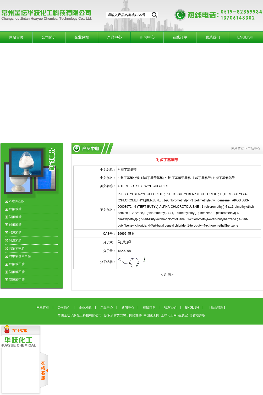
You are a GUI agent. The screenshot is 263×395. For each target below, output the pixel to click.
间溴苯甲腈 (17, 280)
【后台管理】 (217, 307)
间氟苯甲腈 (17, 248)
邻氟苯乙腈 (17, 264)
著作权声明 (197, 315)
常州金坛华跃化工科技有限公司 (80, 315)
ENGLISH (245, 37)
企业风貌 (81, 37)
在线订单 (180, 37)
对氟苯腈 (15, 225)
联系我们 (212, 37)
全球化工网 (169, 315)
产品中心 (114, 37)
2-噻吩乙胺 (16, 201)
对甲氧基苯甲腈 (20, 256)
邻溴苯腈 (15, 232)
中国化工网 (151, 315)
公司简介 (49, 37)
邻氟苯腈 (15, 209)
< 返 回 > (167, 275)
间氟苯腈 (15, 217)
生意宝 (183, 315)
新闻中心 (147, 37)
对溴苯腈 (15, 240)
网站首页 (16, 37)
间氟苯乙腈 (17, 272)
